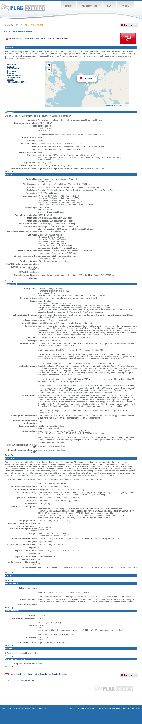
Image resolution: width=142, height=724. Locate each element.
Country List (89, 6)
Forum (125, 6)
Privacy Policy (27, 708)
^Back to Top (9, 171)
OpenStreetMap (121, 105)
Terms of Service (15, 708)
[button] (95, 77)
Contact (4, 708)
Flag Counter (23, 7)
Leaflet (109, 105)
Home (68, 6)
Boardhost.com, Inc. (43, 708)
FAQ (109, 6)
